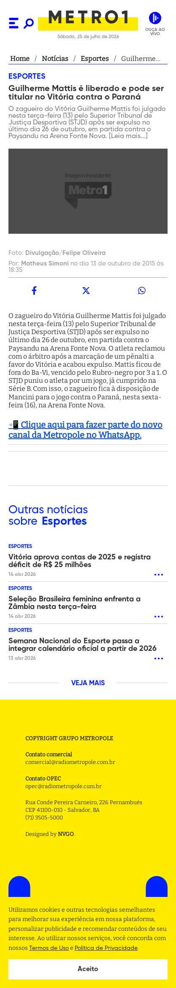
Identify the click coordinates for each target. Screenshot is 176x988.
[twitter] (85, 290)
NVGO (66, 834)
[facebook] (34, 290)
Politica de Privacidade (106, 948)
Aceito (88, 969)
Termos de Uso (49, 948)
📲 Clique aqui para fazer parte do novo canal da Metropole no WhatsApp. (85, 430)
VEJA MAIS (88, 683)
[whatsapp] (142, 290)
